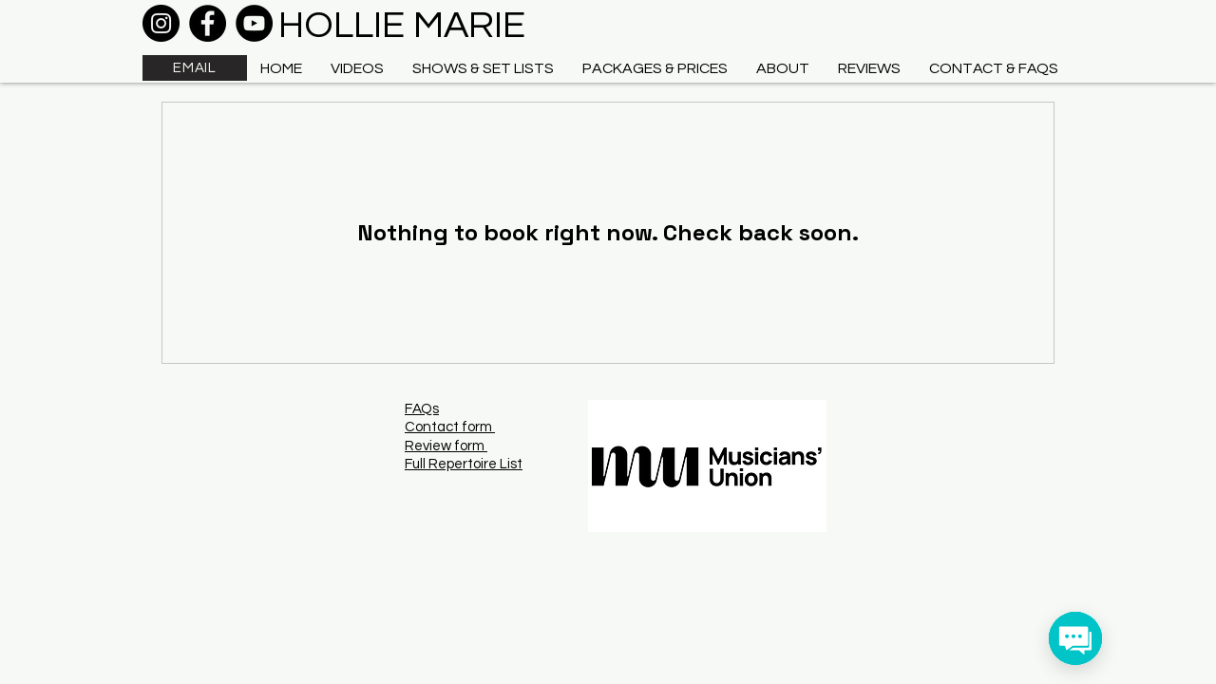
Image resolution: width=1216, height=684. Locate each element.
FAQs (422, 409)
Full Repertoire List (463, 464)
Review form (446, 446)
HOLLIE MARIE (401, 25)
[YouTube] (254, 23)
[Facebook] (207, 23)
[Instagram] (161, 23)
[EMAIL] (194, 68)
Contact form (450, 427)
